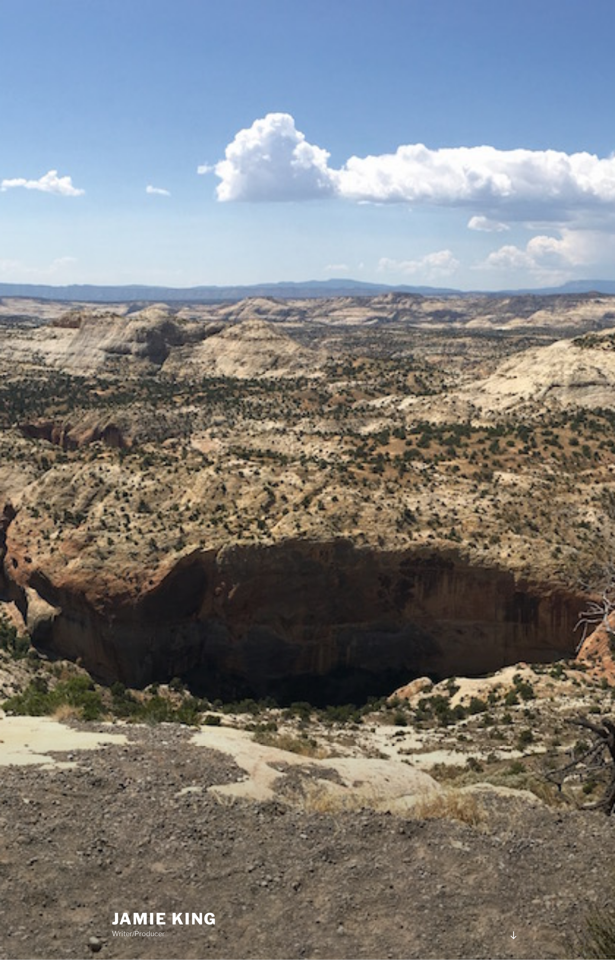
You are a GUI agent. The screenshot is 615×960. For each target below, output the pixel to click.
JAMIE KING (164, 918)
